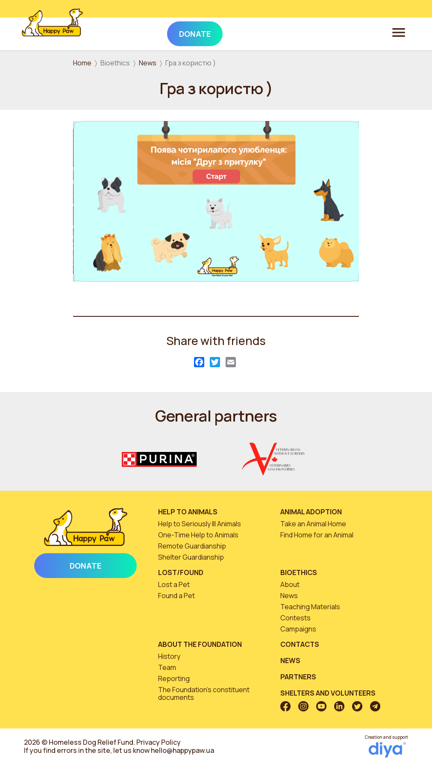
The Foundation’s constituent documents (204, 693)
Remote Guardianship (192, 546)
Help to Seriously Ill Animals (199, 523)
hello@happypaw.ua (182, 750)
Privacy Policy (158, 742)
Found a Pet (176, 595)
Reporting (174, 678)
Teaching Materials (310, 606)
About (290, 584)
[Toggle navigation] (398, 32)
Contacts (299, 644)
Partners (298, 677)
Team (167, 667)
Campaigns (298, 629)
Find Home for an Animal (316, 535)
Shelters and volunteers (328, 693)
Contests (295, 617)
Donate (85, 565)
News (147, 63)
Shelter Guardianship (191, 557)
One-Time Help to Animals (198, 535)
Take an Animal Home (313, 523)
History (169, 656)
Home (82, 63)
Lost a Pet (174, 584)
